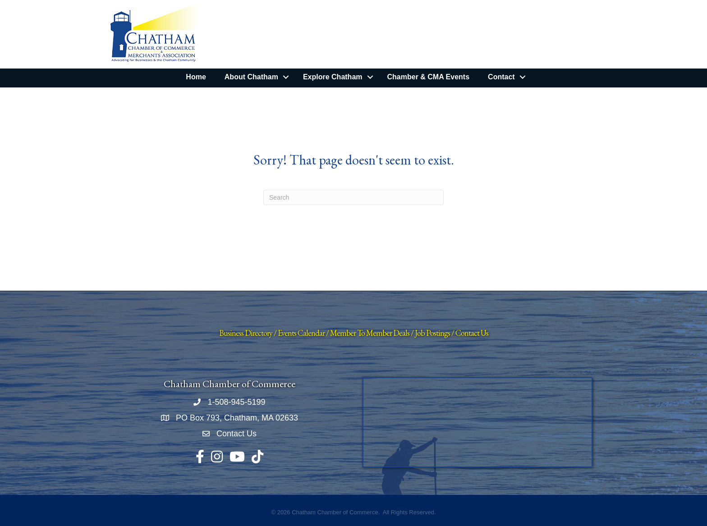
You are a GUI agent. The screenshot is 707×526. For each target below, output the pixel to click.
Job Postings (432, 333)
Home (196, 77)
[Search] (353, 197)
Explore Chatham (333, 77)
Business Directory (245, 333)
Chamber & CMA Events (428, 77)
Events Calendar (301, 333)
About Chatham (251, 77)
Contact (501, 77)
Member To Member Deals (369, 333)
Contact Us (471, 333)
